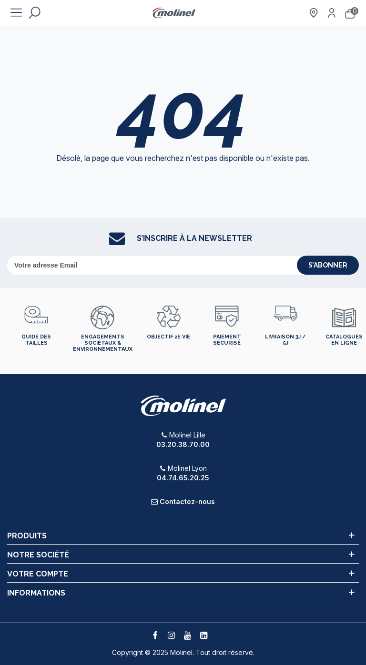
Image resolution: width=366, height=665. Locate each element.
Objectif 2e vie (168, 337)
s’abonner (327, 265)
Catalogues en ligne (344, 340)
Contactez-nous (187, 501)
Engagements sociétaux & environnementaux (102, 343)
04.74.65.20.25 (183, 478)
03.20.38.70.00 (183, 444)
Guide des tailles (36, 340)
